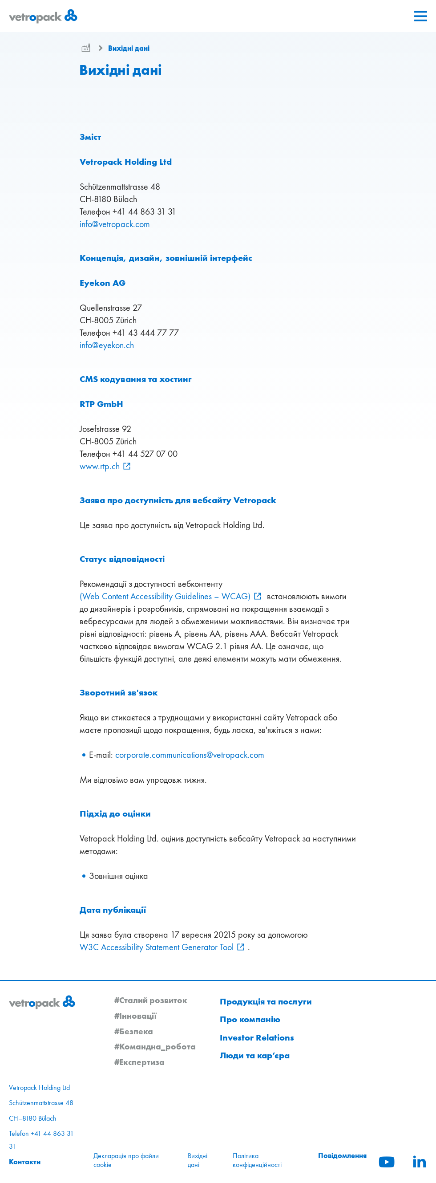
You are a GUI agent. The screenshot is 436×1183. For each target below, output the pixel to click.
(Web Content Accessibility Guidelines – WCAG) (165, 596)
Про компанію (250, 1019)
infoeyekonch (107, 345)
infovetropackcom (115, 224)
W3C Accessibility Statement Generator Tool (157, 947)
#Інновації (135, 1015)
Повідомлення (342, 1155)
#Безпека (133, 1031)
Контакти (24, 1161)
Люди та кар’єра (255, 1055)
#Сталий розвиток (150, 1000)
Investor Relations (257, 1037)
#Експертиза (139, 1062)
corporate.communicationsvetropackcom (189, 754)
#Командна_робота (155, 1046)
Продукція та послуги (266, 1001)
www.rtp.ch (100, 466)
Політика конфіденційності (257, 1159)
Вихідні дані (128, 48)
